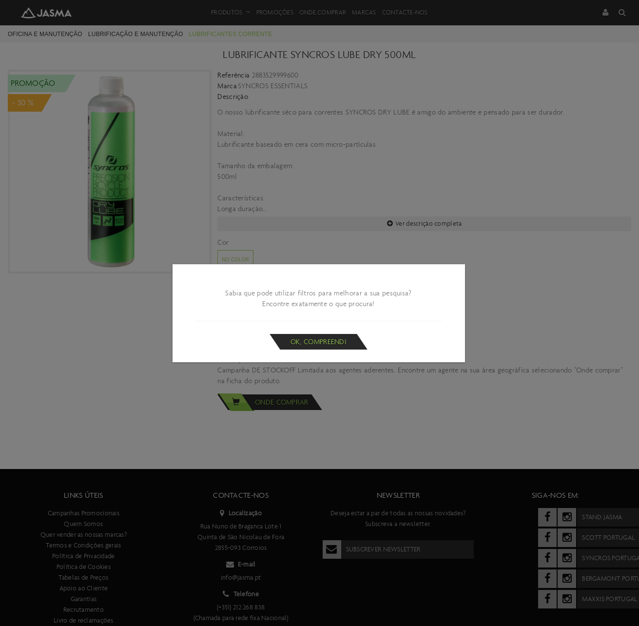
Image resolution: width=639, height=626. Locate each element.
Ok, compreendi (318, 341)
